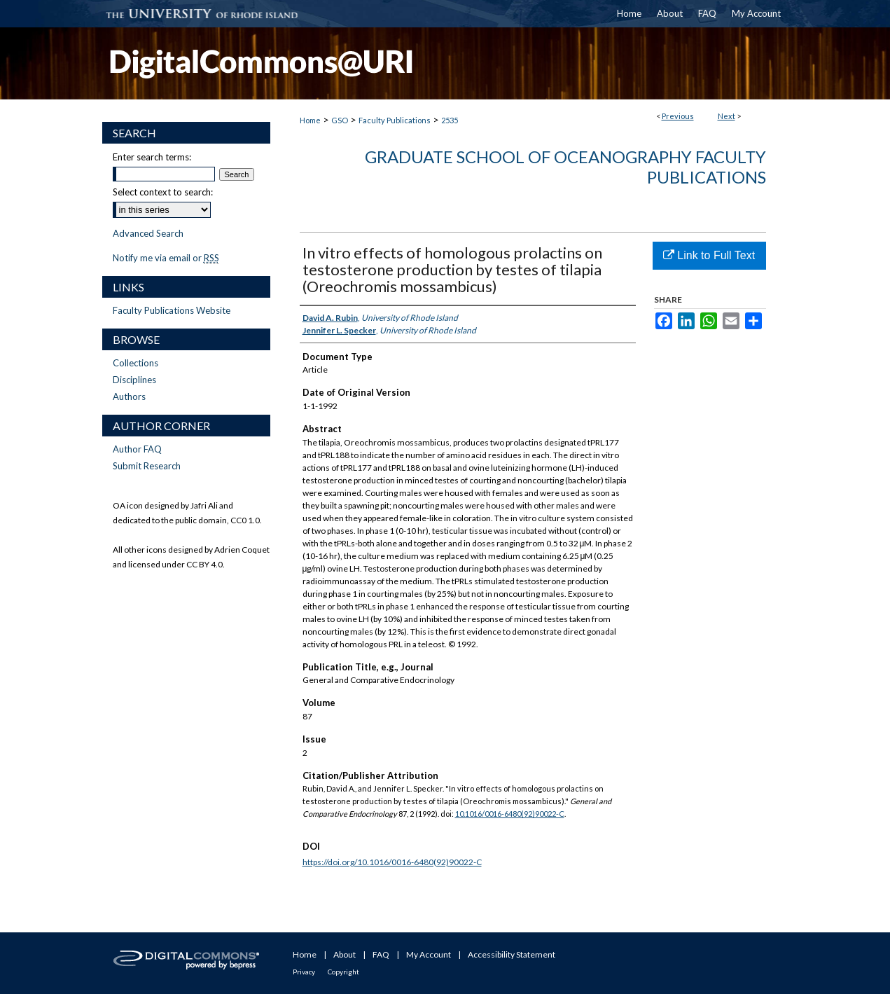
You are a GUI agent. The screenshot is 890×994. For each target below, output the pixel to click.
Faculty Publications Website (171, 310)
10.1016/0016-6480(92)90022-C (509, 813)
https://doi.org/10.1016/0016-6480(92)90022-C (392, 862)
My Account (428, 954)
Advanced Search (148, 233)
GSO (339, 120)
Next (726, 115)
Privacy (304, 971)
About (344, 954)
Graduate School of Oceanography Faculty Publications (565, 166)
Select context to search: (163, 192)
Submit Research (147, 465)
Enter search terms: (152, 157)
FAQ (381, 954)
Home (310, 120)
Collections (135, 362)
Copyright (343, 971)
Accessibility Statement (511, 954)
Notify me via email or (166, 257)
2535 (449, 120)
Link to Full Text (709, 255)
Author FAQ (137, 449)
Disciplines (134, 379)
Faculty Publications (395, 120)
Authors (129, 396)
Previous (678, 115)
